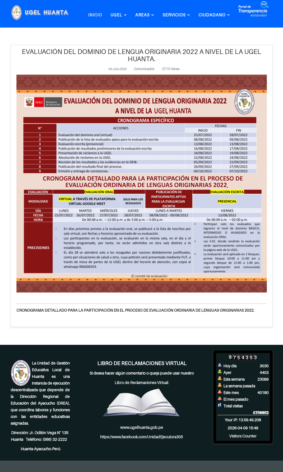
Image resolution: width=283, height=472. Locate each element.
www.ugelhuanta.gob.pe (141, 427)
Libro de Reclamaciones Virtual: (142, 382)
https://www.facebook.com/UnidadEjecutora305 (141, 436)
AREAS (142, 14)
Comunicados (144, 69)
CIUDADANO (212, 14)
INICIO (95, 14)
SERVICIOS (174, 14)
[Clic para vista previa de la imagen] (141, 183)
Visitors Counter (243, 436)
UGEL (116, 14)
